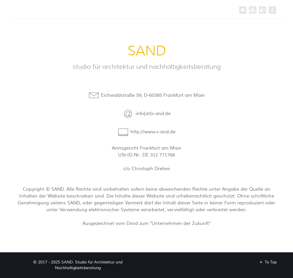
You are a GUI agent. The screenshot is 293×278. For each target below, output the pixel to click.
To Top (268, 262)
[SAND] (243, 10)
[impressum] (272, 10)
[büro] (262, 10)
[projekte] (252, 10)
